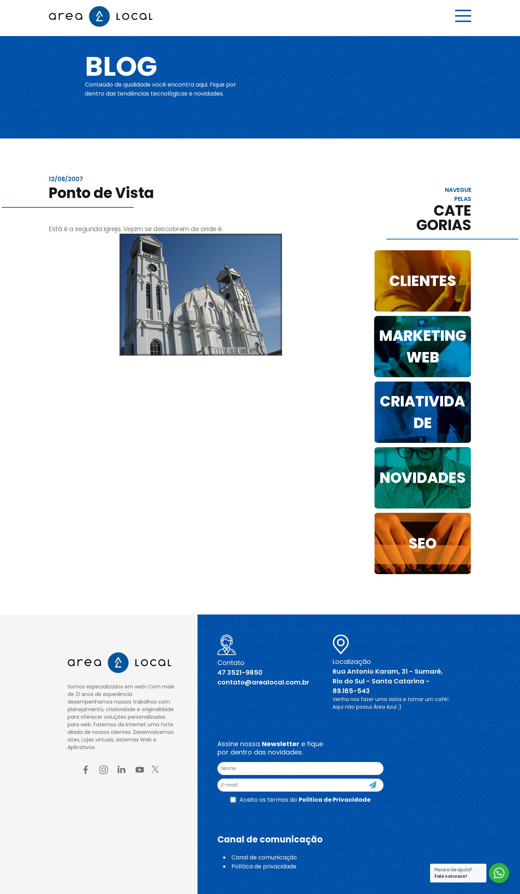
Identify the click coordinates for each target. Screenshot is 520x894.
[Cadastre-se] (373, 785)
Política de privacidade (263, 866)
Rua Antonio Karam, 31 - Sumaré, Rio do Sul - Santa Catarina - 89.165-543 (388, 681)
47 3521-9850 (240, 672)
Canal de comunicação (264, 857)
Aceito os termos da (300, 799)
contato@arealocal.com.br (263, 682)
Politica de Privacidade (334, 800)
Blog (124, 65)
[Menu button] (463, 17)
